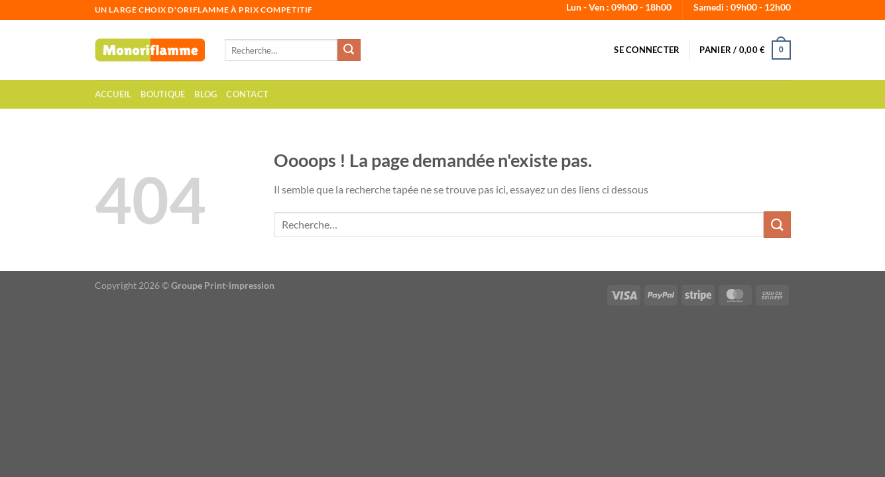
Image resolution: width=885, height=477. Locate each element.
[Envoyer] (348, 50)
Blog (205, 94)
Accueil (113, 94)
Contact (247, 94)
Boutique (163, 94)
